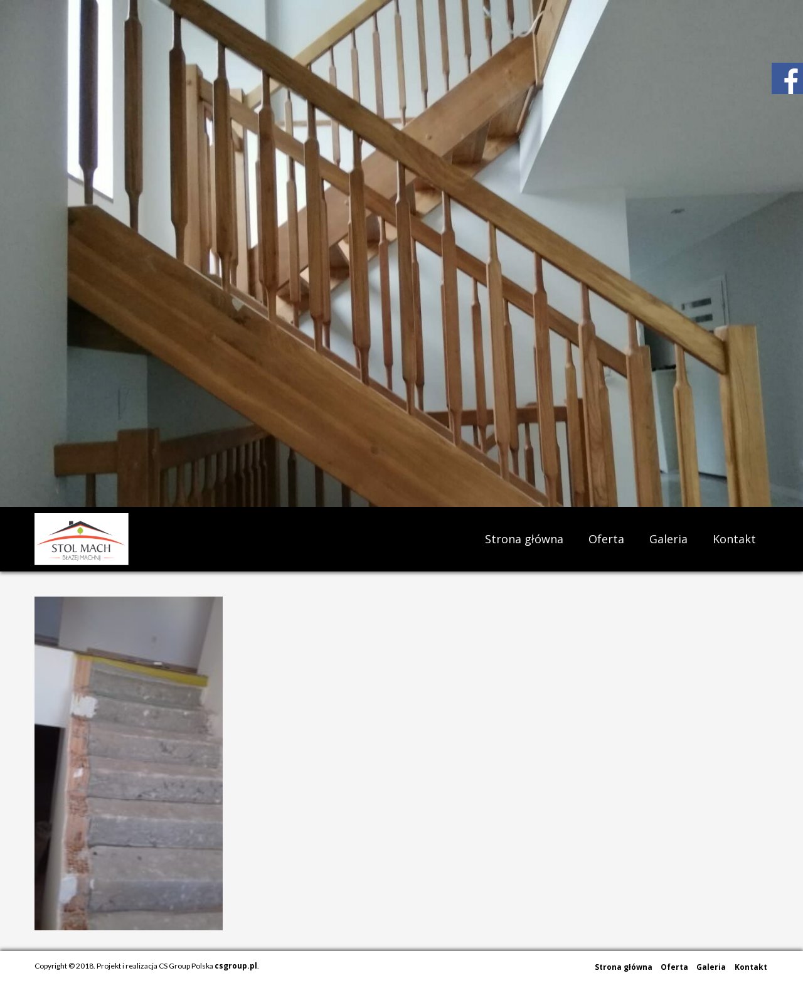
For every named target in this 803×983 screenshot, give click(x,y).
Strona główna (524, 538)
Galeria (668, 538)
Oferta (606, 538)
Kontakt (734, 538)
